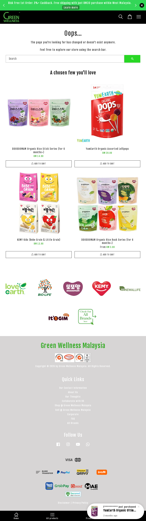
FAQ (73, 418)
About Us (73, 392)
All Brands (73, 423)
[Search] (65, 59)
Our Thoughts (73, 396)
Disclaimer (64, 502)
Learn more (71, 7)
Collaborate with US (73, 401)
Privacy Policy (80, 502)
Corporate (73, 414)
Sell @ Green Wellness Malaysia (73, 410)
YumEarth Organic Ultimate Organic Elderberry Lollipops (120, 511)
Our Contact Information (73, 387)
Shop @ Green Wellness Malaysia (73, 405)
